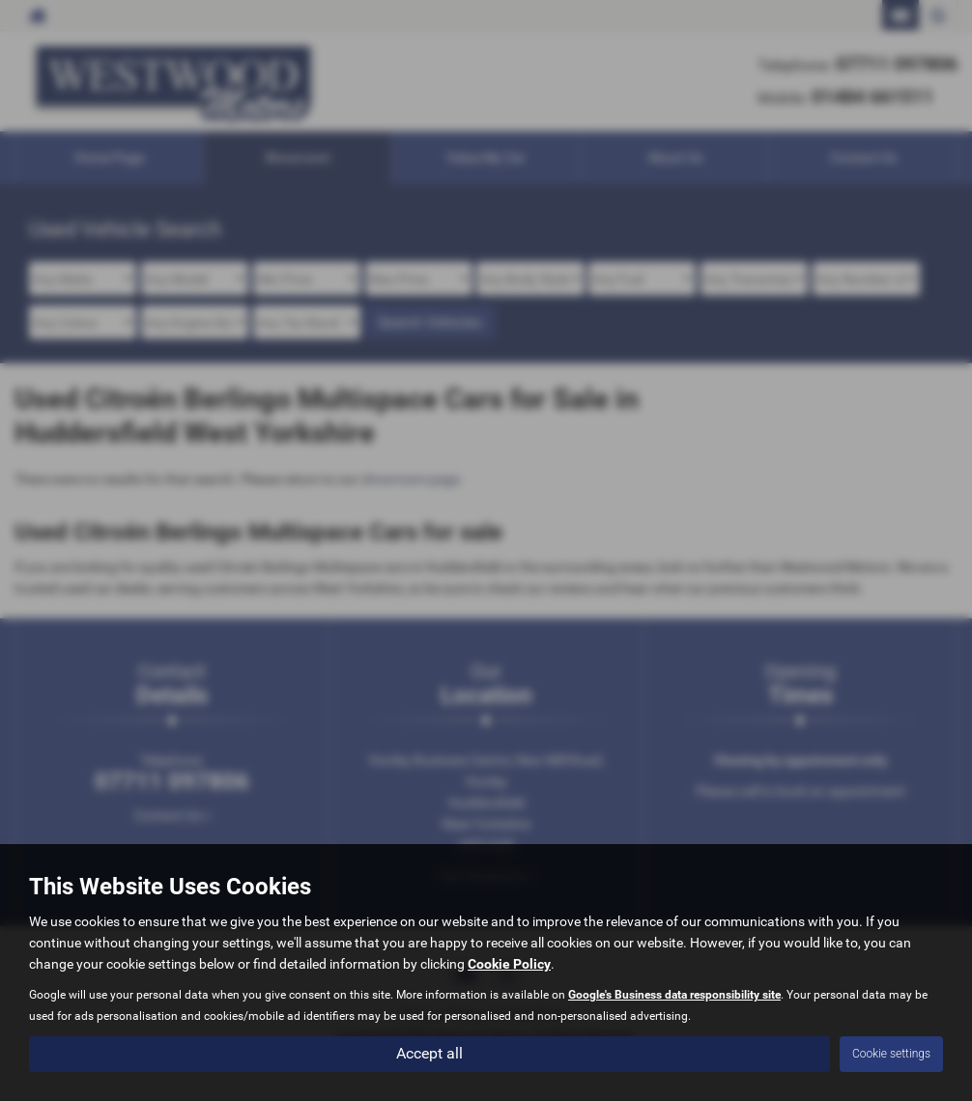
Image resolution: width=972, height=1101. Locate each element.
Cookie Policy (509, 964)
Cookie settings (891, 1053)
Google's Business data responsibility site (674, 995)
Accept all (429, 1053)
